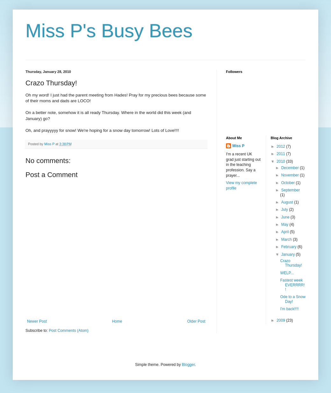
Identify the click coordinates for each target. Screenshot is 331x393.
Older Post (196, 321)
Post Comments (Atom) (68, 330)
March (287, 239)
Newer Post (37, 321)
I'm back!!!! (289, 309)
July (285, 209)
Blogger (188, 364)
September (290, 190)
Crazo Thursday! (291, 263)
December (290, 168)
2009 (281, 320)
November (290, 175)
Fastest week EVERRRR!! (292, 285)
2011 (281, 154)
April (285, 232)
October (288, 183)
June (285, 217)
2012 (281, 146)
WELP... (286, 273)
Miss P (238, 146)
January (288, 254)
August (287, 202)
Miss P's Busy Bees (109, 30)
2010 (281, 161)
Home (117, 321)
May (285, 224)
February (289, 247)
